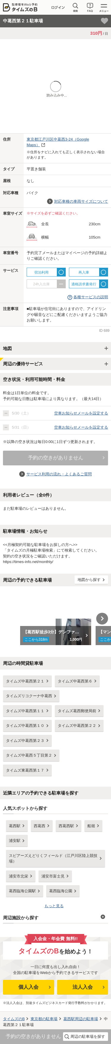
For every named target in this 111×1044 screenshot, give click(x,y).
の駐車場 (43, 1019)
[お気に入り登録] (104, 20)
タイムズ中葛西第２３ (25, 740)
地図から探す (89, 579)
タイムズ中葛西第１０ (25, 725)
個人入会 (28, 987)
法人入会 (83, 987)
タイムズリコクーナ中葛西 (29, 696)
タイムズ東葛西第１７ (25, 770)
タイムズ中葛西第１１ (25, 711)
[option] (55, 618)
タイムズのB (14, 1019)
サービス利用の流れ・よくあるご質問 (59, 474)
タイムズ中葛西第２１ (25, 681)
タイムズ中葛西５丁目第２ (29, 755)
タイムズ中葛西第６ (75, 681)
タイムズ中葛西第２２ (77, 725)
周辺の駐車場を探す (87, 1036)
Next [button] (102, 619)
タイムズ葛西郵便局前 (77, 711)
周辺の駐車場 (80, 1019)
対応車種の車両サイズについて (81, 201)
